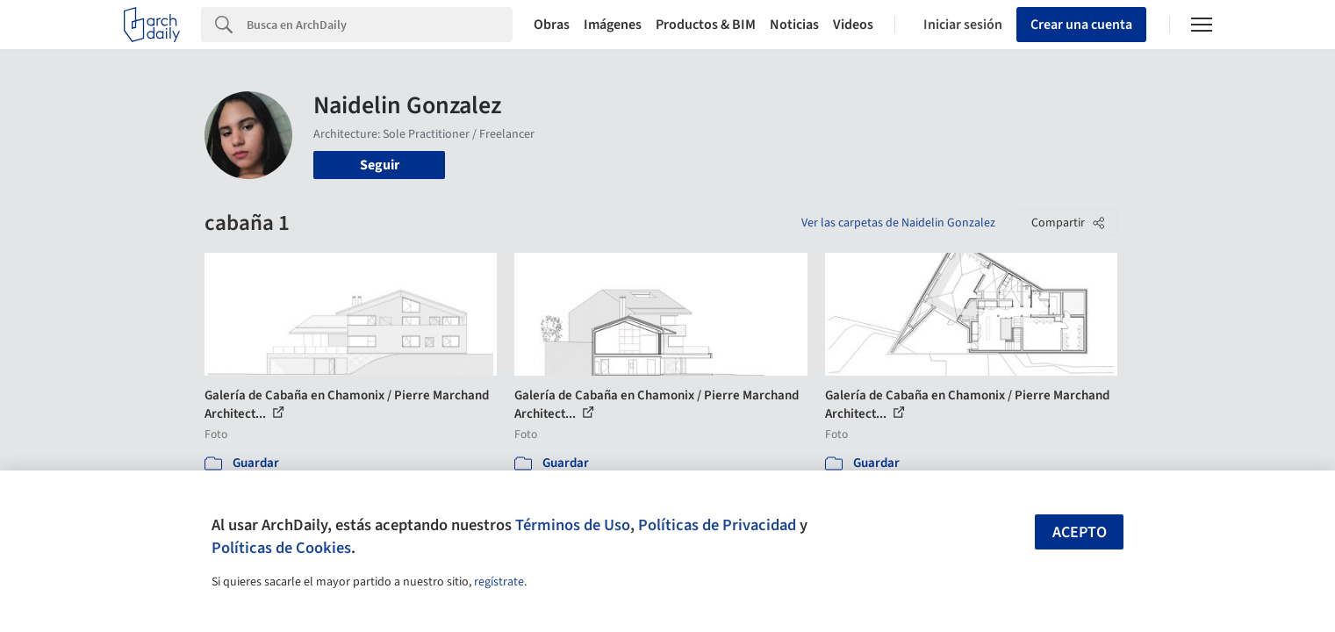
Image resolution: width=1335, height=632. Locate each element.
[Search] (380, 24)
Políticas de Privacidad (717, 525)
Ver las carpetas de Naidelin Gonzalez (898, 223)
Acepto (1079, 532)
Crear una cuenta (1081, 24)
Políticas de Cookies (281, 547)
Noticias (794, 25)
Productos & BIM (706, 25)
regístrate (499, 582)
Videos (853, 25)
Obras (552, 25)
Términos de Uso (572, 525)
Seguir (379, 165)
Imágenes (613, 25)
